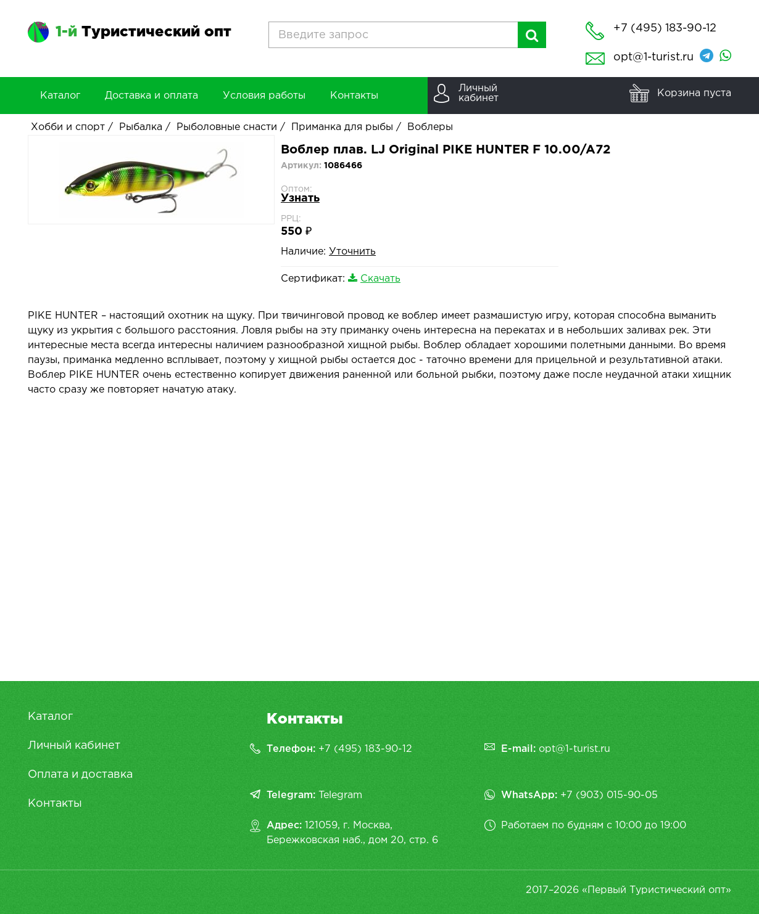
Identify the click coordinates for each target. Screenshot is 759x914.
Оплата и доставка (80, 775)
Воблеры (430, 127)
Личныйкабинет (478, 93)
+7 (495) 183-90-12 (365, 749)
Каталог (50, 717)
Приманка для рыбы (342, 127)
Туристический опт (143, 32)
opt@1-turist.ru (653, 57)
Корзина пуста (694, 93)
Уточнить (352, 251)
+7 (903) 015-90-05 (609, 795)
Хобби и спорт (68, 127)
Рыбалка (140, 127)
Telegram (340, 795)
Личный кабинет (74, 746)
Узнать (300, 198)
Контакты (55, 804)
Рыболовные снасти (226, 127)
